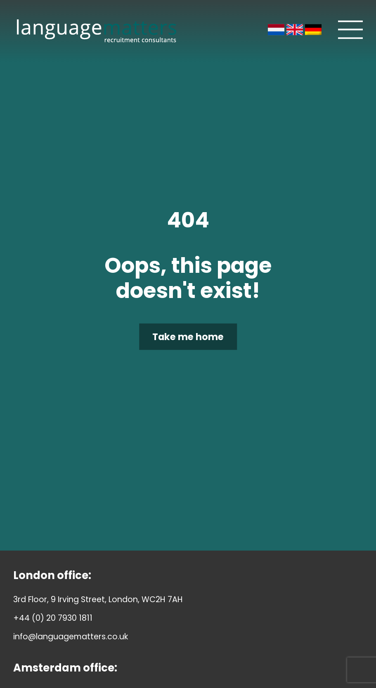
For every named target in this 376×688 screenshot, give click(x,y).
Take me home (188, 336)
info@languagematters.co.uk (70, 636)
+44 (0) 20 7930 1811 (52, 618)
